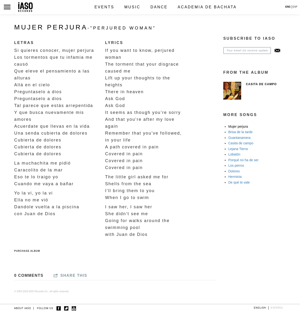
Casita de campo (240, 143)
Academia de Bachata (207, 7)
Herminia (235, 177)
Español (277, 307)
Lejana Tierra (238, 149)
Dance (159, 7)
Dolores (234, 171)
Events (104, 7)
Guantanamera (239, 138)
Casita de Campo (261, 84)
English (260, 307)
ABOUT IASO (22, 308)
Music (132, 7)
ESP (295, 6)
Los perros (236, 165)
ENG (288, 6)
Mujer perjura (238, 126)
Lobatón (234, 154)
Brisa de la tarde (240, 132)
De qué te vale (239, 182)
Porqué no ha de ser (243, 160)
